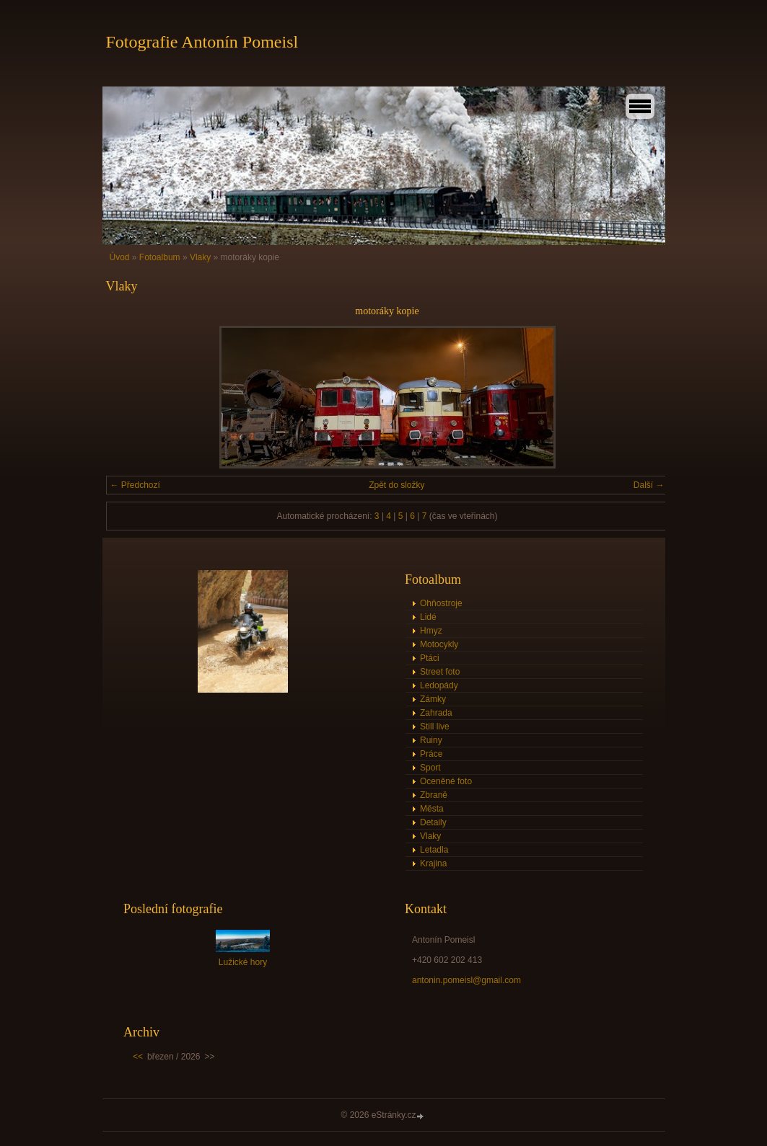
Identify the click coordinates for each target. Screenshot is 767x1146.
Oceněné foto (446, 781)
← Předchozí (135, 485)
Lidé (428, 617)
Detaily (433, 822)
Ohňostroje (441, 603)
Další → (649, 485)
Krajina (433, 863)
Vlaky (200, 257)
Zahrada (436, 713)
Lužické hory (243, 962)
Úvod (120, 257)
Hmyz (431, 631)
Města (432, 809)
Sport (430, 768)
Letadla (434, 850)
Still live (435, 726)
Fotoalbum (159, 257)
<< (138, 1057)
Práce (431, 754)
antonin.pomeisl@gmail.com (466, 980)
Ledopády (439, 685)
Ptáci (429, 658)
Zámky (433, 699)
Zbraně (433, 795)
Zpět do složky (396, 485)
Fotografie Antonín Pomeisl (202, 41)
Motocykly (439, 644)
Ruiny (431, 740)
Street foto (440, 672)
